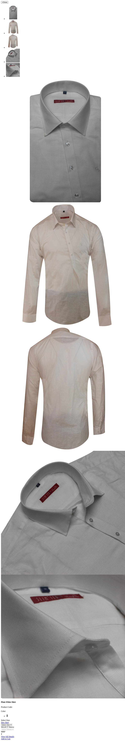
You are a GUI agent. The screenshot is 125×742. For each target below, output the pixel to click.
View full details (7, 737)
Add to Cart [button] (5, 739)
